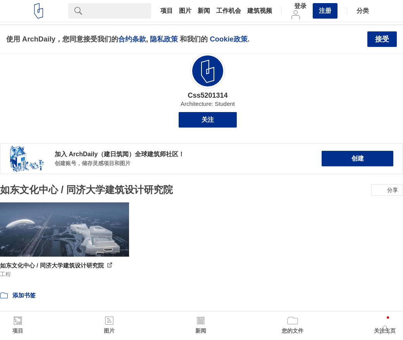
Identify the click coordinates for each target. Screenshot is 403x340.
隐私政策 (164, 39)
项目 (166, 11)
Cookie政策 (228, 39)
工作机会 (228, 11)
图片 (185, 11)
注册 (325, 10)
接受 (382, 39)
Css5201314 (207, 95)
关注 (208, 119)
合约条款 (132, 39)
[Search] (119, 11)
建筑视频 (259, 11)
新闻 (204, 11)
